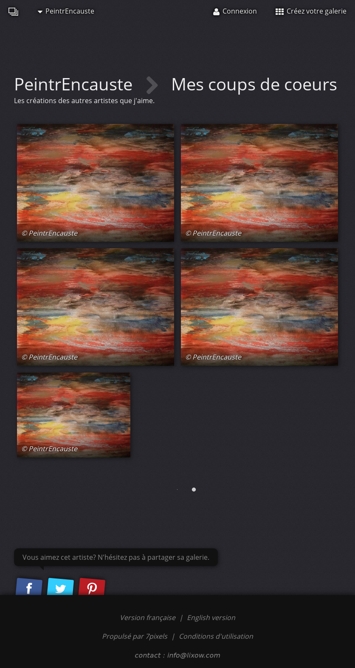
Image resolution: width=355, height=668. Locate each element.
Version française (148, 617)
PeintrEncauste (66, 11)
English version (211, 617)
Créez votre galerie (311, 11)
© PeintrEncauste (49, 233)
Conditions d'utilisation (216, 636)
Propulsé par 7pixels (134, 636)
